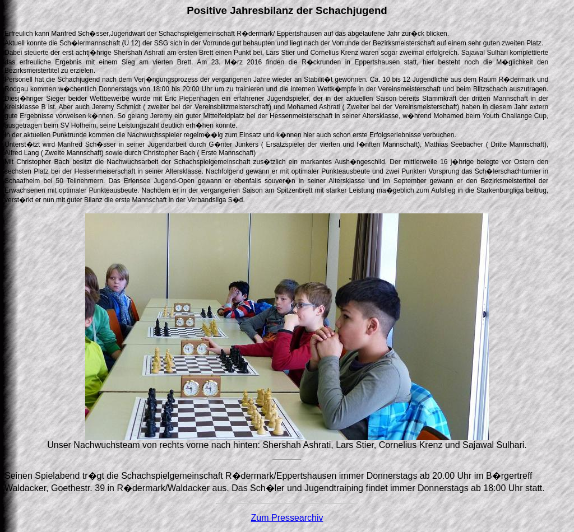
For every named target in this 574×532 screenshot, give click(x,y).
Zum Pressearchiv (287, 517)
